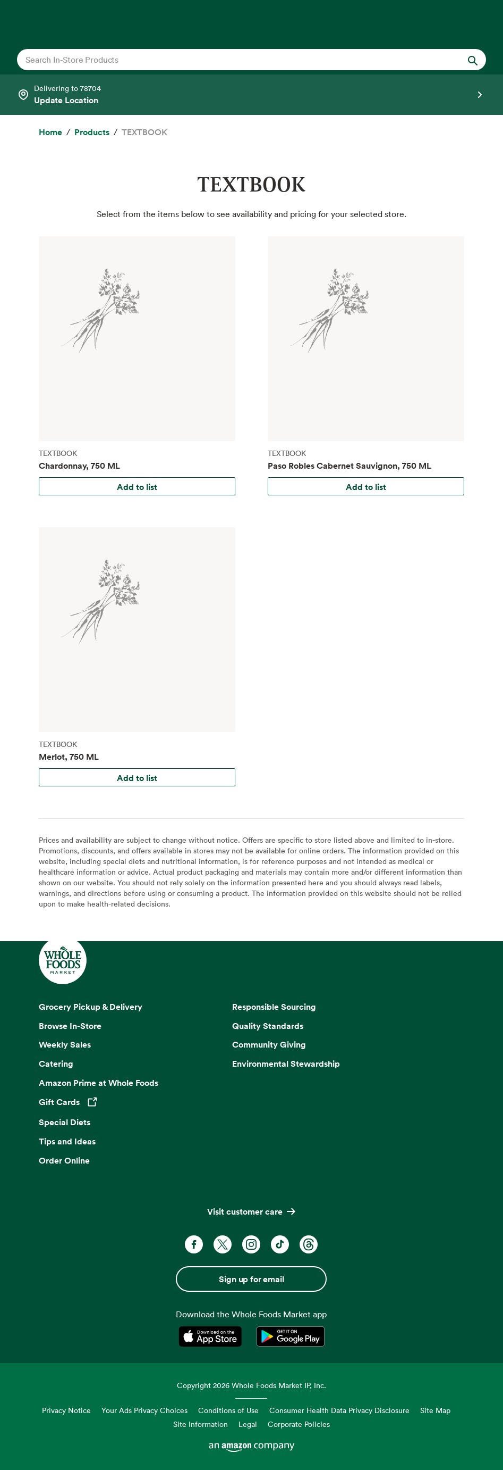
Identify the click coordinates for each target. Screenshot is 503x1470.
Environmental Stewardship (286, 1063)
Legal (247, 1424)
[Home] (50, 132)
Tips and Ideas (67, 1141)
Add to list (137, 487)
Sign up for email (251, 1279)
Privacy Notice (66, 1410)
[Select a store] (251, 95)
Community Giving (269, 1044)
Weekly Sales (65, 1044)
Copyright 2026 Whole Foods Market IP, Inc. (251, 1385)
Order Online (64, 1160)
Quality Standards (267, 1026)
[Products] (91, 132)
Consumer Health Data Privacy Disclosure (339, 1410)
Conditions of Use (228, 1410)
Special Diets (64, 1122)
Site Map (435, 1410)
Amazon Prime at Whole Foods (98, 1083)
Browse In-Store (70, 1026)
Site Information (200, 1424)
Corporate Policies (299, 1424)
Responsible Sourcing (274, 1006)
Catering (56, 1063)
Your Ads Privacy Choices (144, 1410)
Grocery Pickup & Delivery (90, 1006)
